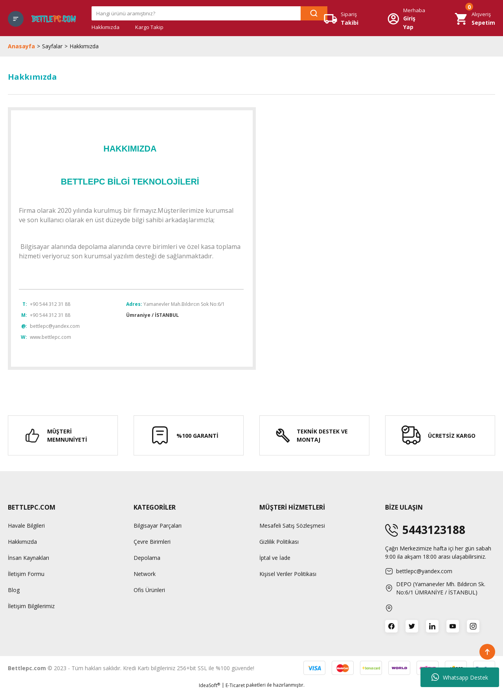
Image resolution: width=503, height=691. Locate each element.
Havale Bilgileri (26, 525)
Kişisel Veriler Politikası (287, 574)
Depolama (147, 557)
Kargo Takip (149, 27)
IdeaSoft (209, 685)
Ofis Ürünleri (149, 590)
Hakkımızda (105, 27)
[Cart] (474, 19)
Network (145, 574)
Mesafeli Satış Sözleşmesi (292, 525)
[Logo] (53, 18)
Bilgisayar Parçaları (158, 525)
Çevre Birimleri (152, 541)
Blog (14, 590)
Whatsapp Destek (459, 677)
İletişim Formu (26, 574)
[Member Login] (406, 19)
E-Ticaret (235, 685)
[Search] (209, 13)
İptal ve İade (274, 557)
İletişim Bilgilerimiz (31, 606)
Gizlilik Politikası (279, 541)
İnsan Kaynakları (28, 557)
